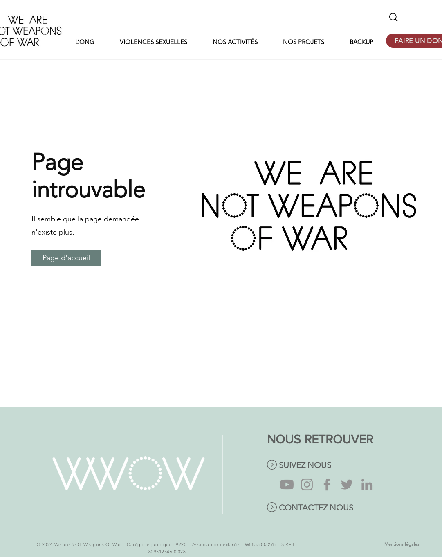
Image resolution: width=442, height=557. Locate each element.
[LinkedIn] (367, 484)
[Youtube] (287, 484)
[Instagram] (307, 484)
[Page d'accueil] (66, 258)
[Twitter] (347, 484)
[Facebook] (327, 484)
